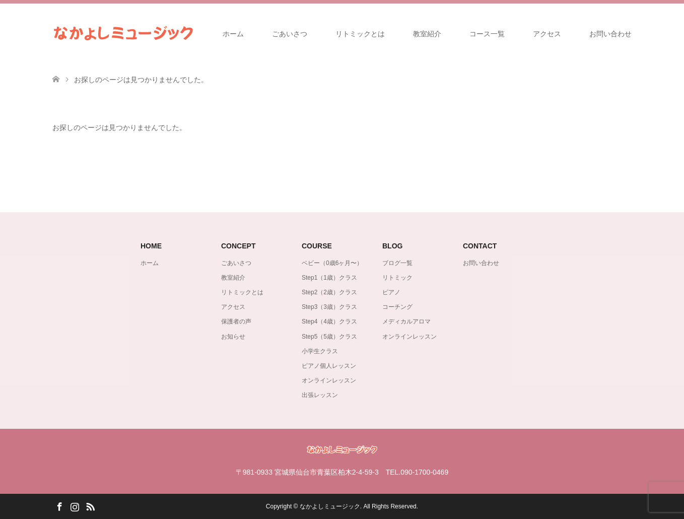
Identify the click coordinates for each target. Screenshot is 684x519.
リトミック (397, 277)
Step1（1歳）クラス (329, 277)
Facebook (59, 506)
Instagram (75, 506)
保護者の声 (236, 321)
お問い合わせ (610, 34)
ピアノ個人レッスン (329, 365)
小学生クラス (320, 351)
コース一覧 (487, 34)
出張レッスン (320, 395)
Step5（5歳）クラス (329, 336)
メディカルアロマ (406, 321)
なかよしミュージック (330, 506)
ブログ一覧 (397, 263)
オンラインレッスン (329, 380)
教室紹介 (427, 34)
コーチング (397, 306)
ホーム (233, 34)
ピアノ (391, 292)
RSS (90, 506)
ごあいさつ (289, 34)
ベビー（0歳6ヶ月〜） (332, 263)
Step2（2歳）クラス (329, 292)
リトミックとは (360, 34)
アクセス (547, 34)
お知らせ (233, 336)
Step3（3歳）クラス (329, 306)
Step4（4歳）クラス (329, 321)
